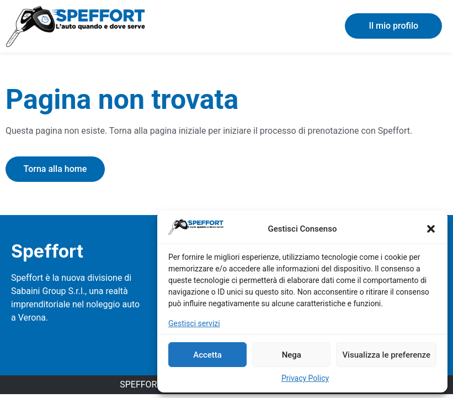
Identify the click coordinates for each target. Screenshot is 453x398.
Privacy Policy (305, 378)
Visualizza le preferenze (386, 355)
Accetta (207, 355)
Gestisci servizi (194, 323)
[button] (430, 228)
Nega (291, 355)
